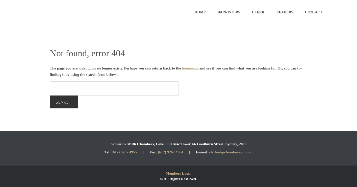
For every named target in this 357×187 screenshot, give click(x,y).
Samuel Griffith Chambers (71, 12)
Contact (313, 12)
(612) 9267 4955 (124, 152)
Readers (284, 12)
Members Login (178, 173)
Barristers (229, 12)
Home (200, 12)
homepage (190, 68)
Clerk (258, 12)
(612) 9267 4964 (171, 152)
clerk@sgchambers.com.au (230, 152)
